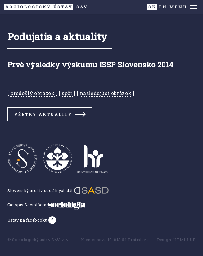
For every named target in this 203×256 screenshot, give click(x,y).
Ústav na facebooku (27, 219)
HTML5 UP (184, 239)
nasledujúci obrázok (106, 93)
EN (163, 6)
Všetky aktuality (43, 114)
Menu (178, 6)
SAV (46, 7)
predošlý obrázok (32, 93)
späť (67, 93)
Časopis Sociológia (46, 204)
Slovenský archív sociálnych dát (58, 190)
